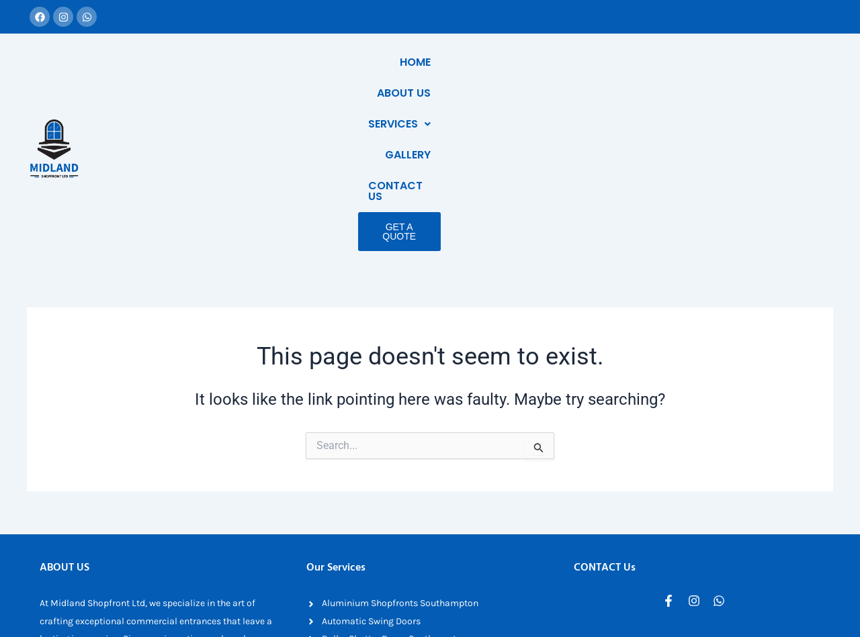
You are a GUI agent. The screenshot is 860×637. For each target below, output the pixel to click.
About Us (524, 62)
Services (602, 62)
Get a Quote (759, 92)
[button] (602, 62)
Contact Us (755, 62)
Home (461, 62)
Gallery (676, 62)
